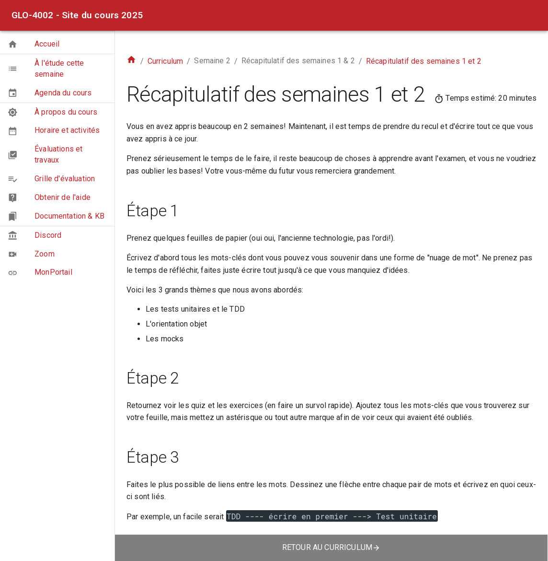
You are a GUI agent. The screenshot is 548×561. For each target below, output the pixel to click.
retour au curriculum (331, 547)
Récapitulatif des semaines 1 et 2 (423, 61)
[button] (57, 44)
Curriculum (165, 61)
